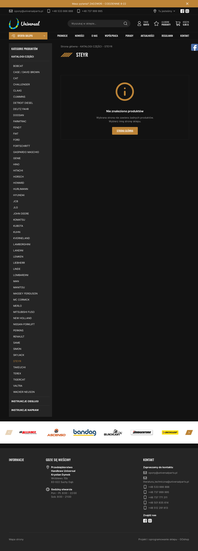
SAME (16, 342)
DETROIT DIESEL (23, 102)
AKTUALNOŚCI (147, 36)
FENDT (17, 127)
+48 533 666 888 (62, 11)
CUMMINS (19, 96)
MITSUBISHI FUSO (23, 311)
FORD (16, 139)
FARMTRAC (19, 121)
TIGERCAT (19, 379)
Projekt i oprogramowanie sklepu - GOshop (163, 539)
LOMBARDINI (20, 275)
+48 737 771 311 (157, 497)
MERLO (17, 305)
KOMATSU (19, 219)
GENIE (17, 158)
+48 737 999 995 (92, 11)
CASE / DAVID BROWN (26, 72)
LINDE (16, 268)
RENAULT (18, 336)
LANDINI (18, 250)
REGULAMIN (167, 36)
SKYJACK (18, 355)
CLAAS (17, 90)
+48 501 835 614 (158, 502)
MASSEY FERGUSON (25, 293)
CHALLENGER (21, 84)
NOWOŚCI (79, 36)
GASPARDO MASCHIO (26, 152)
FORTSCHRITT (21, 145)
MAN (16, 281)
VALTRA (17, 385)
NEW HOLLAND (22, 318)
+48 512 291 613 (158, 507)
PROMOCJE (62, 36)
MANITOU (19, 287)
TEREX (17, 373)
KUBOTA (18, 225)
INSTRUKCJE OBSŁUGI (24, 401)
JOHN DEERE (21, 213)
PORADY (129, 36)
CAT (15, 78)
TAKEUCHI (19, 367)
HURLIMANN (20, 188)
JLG (15, 207)
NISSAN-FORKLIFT (24, 324)
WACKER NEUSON (24, 391)
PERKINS (18, 330)
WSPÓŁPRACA (111, 36)
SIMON (17, 348)
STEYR (17, 361)
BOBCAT (18, 65)
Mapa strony (16, 539)
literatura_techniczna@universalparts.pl (166, 481)
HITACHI (18, 170)
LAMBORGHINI (21, 244)
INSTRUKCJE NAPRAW (25, 410)
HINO (16, 164)
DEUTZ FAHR (21, 109)
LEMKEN (18, 256)
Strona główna (69, 46)
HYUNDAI (18, 195)
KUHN (16, 232)
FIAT (15, 133)
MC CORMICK (21, 299)
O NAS (94, 36)
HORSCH (18, 176)
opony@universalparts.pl (28, 11)
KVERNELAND (21, 238)
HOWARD (18, 182)
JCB (15, 201)
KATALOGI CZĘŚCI (22, 56)
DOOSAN (18, 115)
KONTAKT (184, 36)
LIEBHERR (19, 262)
